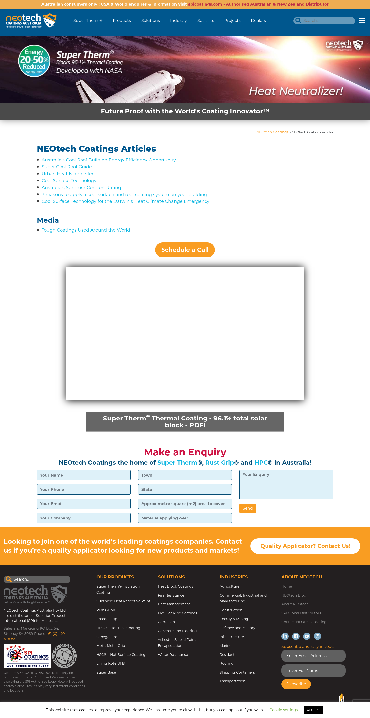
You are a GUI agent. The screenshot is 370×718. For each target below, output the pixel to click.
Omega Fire (106, 637)
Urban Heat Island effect (69, 174)
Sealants (205, 20)
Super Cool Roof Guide (67, 167)
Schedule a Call (185, 249)
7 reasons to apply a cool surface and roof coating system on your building (124, 194)
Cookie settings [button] (283, 709)
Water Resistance (173, 654)
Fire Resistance (171, 595)
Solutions (150, 20)
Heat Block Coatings (175, 586)
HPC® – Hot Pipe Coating (118, 628)
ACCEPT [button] (313, 710)
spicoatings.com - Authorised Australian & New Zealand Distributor (258, 4)
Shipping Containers (237, 672)
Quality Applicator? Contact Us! (305, 546)
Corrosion (166, 622)
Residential (229, 654)
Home (286, 586)
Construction (231, 610)
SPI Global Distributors (301, 613)
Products (122, 20)
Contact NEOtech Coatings (304, 622)
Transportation (232, 681)
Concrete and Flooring (177, 631)
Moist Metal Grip (110, 645)
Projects (233, 20)
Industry (178, 20)
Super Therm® (88, 20)
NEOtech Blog (293, 595)
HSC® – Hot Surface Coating (120, 654)
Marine (225, 645)
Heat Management (174, 604)
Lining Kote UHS (110, 663)
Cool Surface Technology (69, 180)
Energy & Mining (234, 619)
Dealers (258, 20)
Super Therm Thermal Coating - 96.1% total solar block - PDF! (185, 421)
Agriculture (229, 586)
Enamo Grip (106, 619)
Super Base (106, 672)
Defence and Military (237, 628)
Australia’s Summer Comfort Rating (81, 187)
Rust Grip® (105, 610)
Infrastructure (232, 637)
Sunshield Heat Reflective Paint (123, 601)
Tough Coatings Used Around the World (86, 230)
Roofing (227, 663)
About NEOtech (294, 604)
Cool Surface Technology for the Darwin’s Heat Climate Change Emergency (125, 201)
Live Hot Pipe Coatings (177, 613)
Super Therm (177, 462)
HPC (261, 462)
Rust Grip (219, 462)
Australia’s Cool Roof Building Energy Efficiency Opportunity (109, 160)
